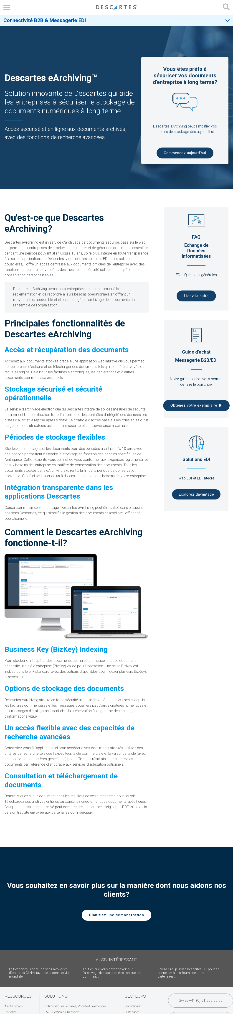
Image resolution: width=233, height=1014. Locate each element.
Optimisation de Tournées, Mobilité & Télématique (75, 1006)
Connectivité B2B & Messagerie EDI (44, 20)
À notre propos (14, 1006)
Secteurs (135, 996)
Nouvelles (11, 1012)
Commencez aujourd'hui (185, 153)
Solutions (55, 996)
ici (56, 748)
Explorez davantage (196, 494)
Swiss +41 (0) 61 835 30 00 (201, 1000)
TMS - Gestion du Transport (61, 1012)
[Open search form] (226, 7)
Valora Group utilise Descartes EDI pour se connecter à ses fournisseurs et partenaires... (188, 972)
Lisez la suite (196, 296)
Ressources (18, 996)
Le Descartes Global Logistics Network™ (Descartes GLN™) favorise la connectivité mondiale (39, 972)
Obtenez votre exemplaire (193, 405)
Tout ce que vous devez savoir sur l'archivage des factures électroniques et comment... (112, 972)
